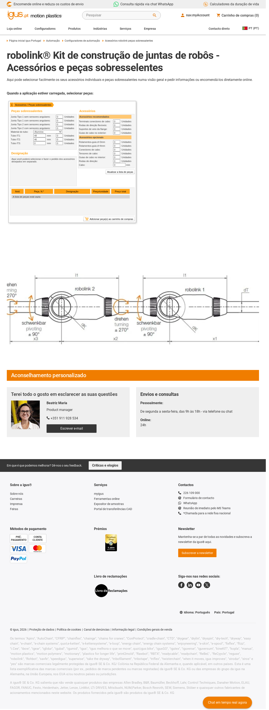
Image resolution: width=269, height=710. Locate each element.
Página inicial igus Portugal (24, 40)
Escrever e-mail (71, 428)
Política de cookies (69, 629)
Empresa (150, 28)
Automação (52, 40)
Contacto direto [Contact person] (219, 28)
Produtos (74, 28)
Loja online (14, 28)
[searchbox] (118, 15)
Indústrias (100, 28)
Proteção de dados (41, 629)
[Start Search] (154, 15)
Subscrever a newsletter (197, 553)
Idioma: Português (194, 612)
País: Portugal (224, 612)
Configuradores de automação (81, 40)
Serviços (125, 28)
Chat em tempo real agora (227, 702)
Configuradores (45, 28)
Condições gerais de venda (154, 629)
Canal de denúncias (97, 629)
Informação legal (123, 629)
